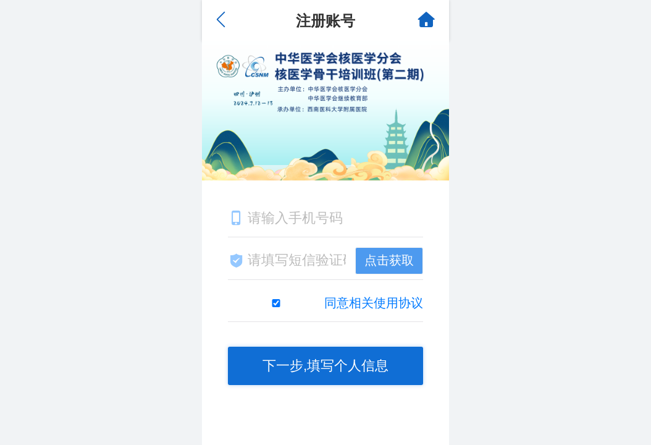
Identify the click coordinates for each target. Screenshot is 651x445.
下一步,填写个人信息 (325, 365)
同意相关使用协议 (373, 303)
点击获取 (389, 260)
